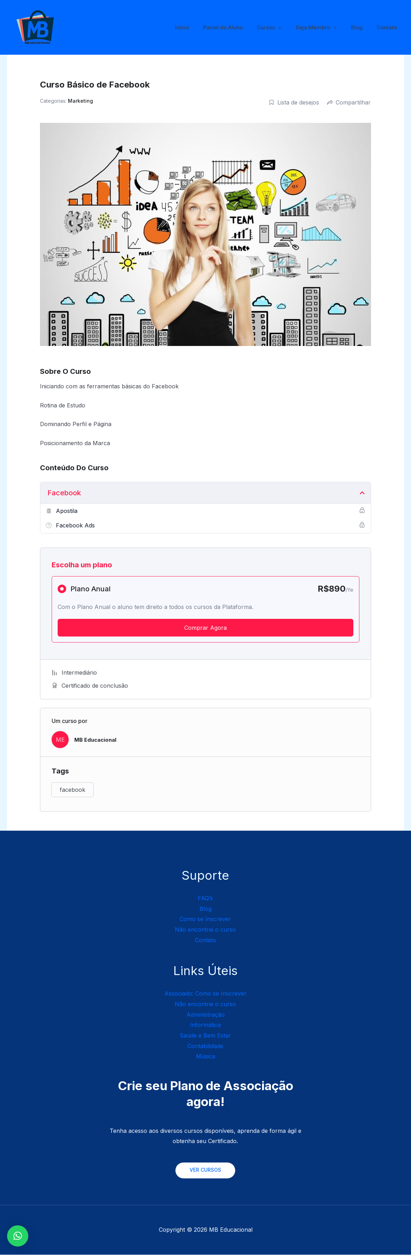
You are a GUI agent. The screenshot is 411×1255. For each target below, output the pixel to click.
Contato (388, 27)
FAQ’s (205, 898)
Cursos (281, 27)
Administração (205, 1014)
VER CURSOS (205, 1170)
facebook (72, 789)
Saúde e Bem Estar (205, 1035)
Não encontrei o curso (205, 929)
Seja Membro (325, 27)
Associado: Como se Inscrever (205, 993)
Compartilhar (349, 102)
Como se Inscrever (205, 918)
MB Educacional (97, 739)
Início (201, 27)
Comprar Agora (205, 627)
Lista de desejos (294, 102)
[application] (290, 27)
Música (205, 1056)
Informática (205, 1024)
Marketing (80, 101)
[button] (17, 1236)
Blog (362, 27)
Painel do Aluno (239, 27)
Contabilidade (205, 1046)
